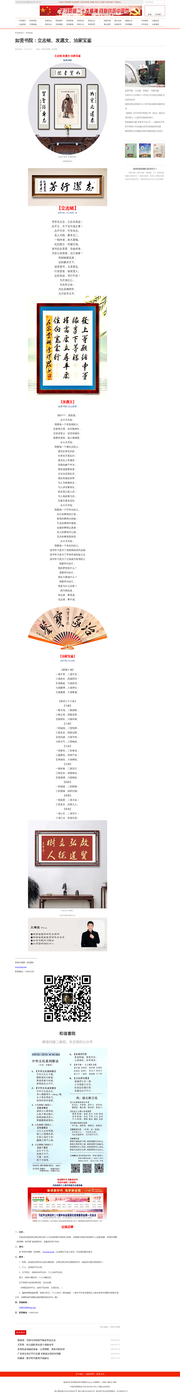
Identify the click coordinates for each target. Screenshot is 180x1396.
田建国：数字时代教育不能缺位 (33, 1358)
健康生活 (128, 21)
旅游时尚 (118, 24)
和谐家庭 (69, 24)
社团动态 (155, 21)
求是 (96, 2)
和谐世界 (91, 24)
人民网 (82, 2)
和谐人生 (80, 24)
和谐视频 (128, 24)
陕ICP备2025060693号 (86, 1391)
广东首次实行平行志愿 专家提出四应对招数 (39, 1353)
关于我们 (158, 14)
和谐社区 (80, 21)
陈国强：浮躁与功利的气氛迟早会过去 (37, 1340)
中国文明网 (109, 2)
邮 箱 (150, 14)
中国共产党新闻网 (65, 2)
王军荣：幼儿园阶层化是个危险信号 (36, 1344)
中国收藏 (33, 24)
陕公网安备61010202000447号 (65, 1391)
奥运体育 (107, 24)
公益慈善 (22, 24)
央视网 (92, 2)
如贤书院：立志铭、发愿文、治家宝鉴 (142, 91)
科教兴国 (107, 21)
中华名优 (144, 24)
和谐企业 (91, 21)
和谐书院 (33, 21)
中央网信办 (117, 2)
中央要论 (22, 21)
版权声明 (90, 1374)
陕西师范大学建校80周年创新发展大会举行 (144, 131)
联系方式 (100, 1374)
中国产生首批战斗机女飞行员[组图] (141, 85)
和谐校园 (59, 24)
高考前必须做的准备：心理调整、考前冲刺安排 (41, 1349)
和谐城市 (59, 21)
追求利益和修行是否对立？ (145, 169)
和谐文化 (48, 24)
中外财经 (144, 21)
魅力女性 (118, 21)
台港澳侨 (155, 24)
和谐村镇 (69, 21)
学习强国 (102, 2)
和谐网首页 (19, 33)
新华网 (87, 2)
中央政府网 (75, 2)
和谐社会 (48, 21)
